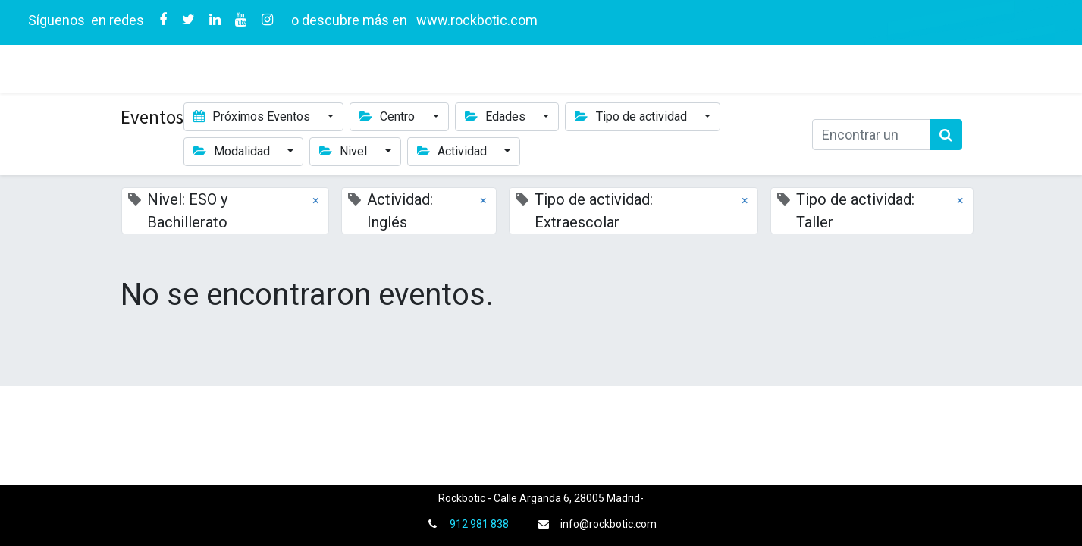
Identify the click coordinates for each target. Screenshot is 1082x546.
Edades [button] (496, 116)
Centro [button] (388, 116)
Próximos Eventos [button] (253, 116)
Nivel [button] (344, 151)
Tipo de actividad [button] (632, 116)
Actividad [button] (453, 151)
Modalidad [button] (233, 151)
